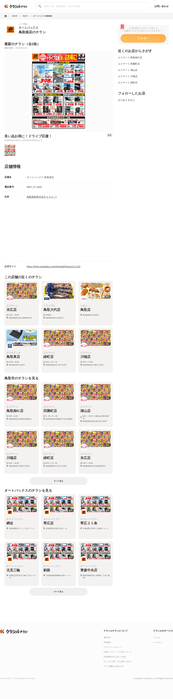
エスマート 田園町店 (129, 63)
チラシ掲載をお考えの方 (114, 666)
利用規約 (107, 642)
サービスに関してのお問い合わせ (117, 661)
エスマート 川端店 (128, 76)
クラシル (157, 637)
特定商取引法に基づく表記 (115, 657)
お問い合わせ (161, 6)
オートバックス (28, 27)
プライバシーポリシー (113, 647)
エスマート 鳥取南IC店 (130, 57)
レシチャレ (157, 642)
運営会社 (107, 637)
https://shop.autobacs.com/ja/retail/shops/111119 (53, 266)
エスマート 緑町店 (128, 82)
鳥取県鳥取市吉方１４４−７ (42, 197)
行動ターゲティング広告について (117, 652)
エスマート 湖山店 (128, 70)
